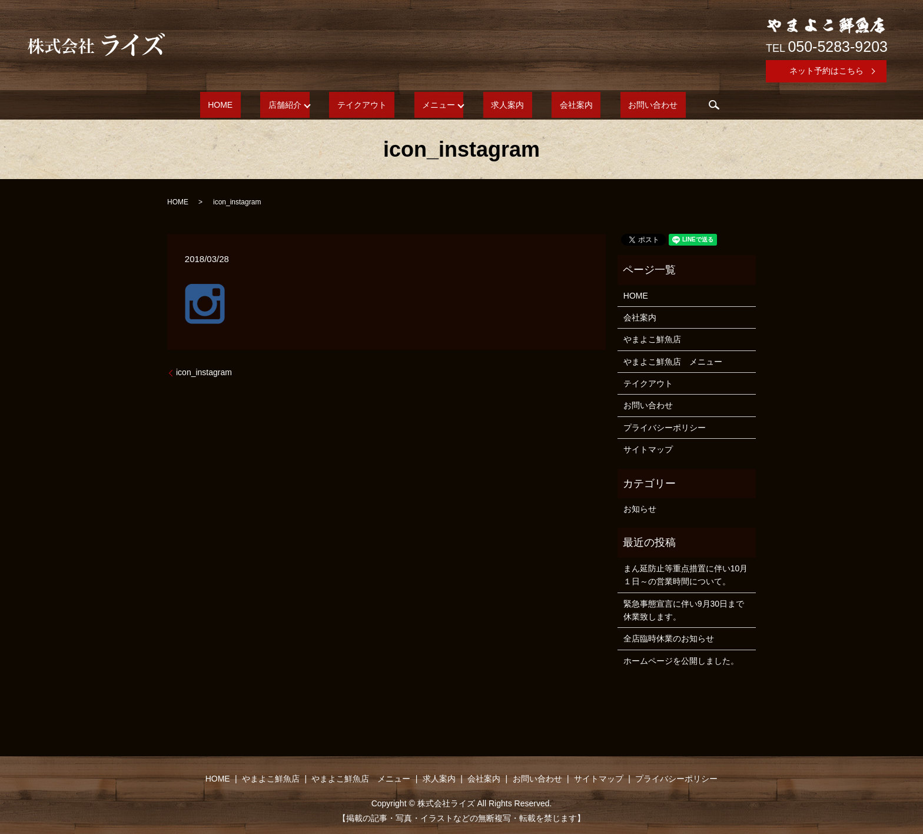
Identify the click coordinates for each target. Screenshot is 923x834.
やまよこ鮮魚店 (652, 339)
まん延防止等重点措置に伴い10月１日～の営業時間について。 (685, 575)
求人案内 (499, 105)
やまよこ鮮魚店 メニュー (672, 361)
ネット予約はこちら (826, 70)
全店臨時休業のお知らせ (668, 638)
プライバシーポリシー (664, 427)
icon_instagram (204, 372)
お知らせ (639, 509)
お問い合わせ (613, 105)
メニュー (438, 105)
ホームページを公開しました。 (681, 661)
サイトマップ (648, 449)
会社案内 (552, 105)
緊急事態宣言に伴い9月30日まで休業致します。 (683, 610)
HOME (259, 105)
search (667, 105)
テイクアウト (378, 105)
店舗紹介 (308, 105)
